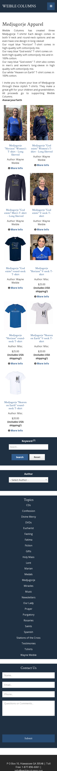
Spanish (28, 632)
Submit (28, 738)
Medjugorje (28, 580)
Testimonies (29, 643)
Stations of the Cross (28, 637)
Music (28, 591)
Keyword (28, 441)
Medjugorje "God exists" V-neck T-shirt (41, 213)
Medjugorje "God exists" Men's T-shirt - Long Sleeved (15, 213)
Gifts (28, 551)
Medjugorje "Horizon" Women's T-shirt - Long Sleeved (15, 150)
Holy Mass (28, 557)
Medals (28, 574)
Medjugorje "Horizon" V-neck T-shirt (41, 271)
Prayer (28, 608)
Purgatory (28, 614)
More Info (17, 168)
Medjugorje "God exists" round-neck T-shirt (15, 271)
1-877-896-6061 (30, 767)
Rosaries (29, 620)
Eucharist (28, 528)
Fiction (28, 545)
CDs (28, 505)
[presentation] (28, 725)
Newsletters (28, 597)
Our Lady (28, 603)
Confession (28, 511)
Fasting (28, 534)
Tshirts (28, 649)
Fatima (28, 539)
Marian (28, 568)
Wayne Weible (28, 655)
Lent (28, 563)
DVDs (28, 522)
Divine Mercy (28, 516)
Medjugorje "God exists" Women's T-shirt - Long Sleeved (42, 148)
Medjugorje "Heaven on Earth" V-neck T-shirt (41, 338)
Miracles (28, 586)
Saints (28, 626)
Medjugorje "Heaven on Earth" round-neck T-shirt (15, 405)
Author (28, 474)
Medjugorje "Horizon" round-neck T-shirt (15, 338)
